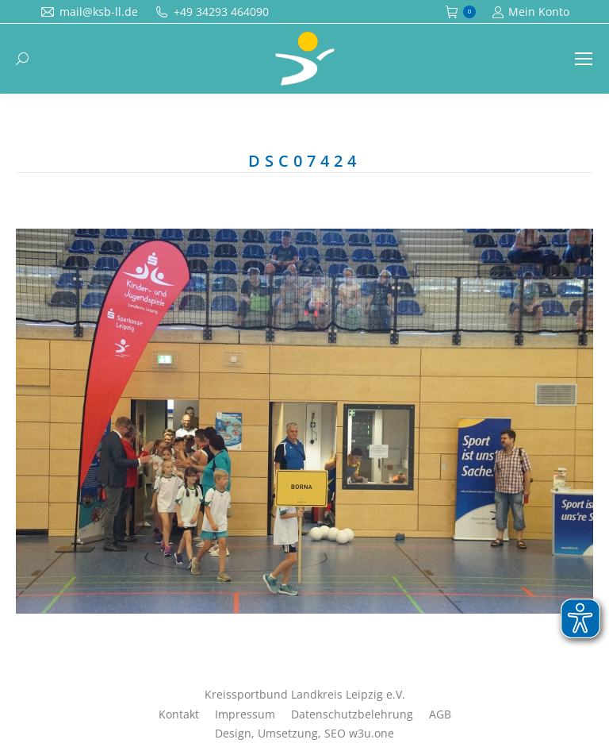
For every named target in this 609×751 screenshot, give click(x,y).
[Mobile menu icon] (583, 58)
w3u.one (371, 733)
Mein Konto (530, 12)
